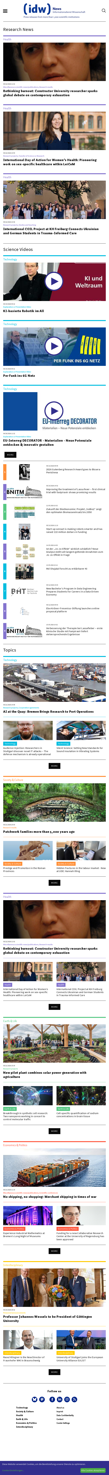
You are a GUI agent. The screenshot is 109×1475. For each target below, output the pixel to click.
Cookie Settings (63, 1423)
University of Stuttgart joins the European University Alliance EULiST (80, 1359)
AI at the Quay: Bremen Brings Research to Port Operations (48, 711)
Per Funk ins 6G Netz (19, 375)
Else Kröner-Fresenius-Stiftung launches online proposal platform (73, 610)
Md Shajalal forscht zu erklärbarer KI (66, 568)
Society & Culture (25, 1411)
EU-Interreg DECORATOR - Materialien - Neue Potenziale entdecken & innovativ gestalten (47, 442)
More (10, 454)
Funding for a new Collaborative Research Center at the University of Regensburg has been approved (80, 1236)
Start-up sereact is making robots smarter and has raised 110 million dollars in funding (74, 530)
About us (60, 1407)
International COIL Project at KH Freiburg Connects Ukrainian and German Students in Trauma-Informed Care (51, 231)
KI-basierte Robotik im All (23, 311)
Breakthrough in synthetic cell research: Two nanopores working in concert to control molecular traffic (25, 1116)
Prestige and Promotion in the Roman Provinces (24, 869)
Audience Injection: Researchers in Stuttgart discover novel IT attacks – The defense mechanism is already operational (27, 751)
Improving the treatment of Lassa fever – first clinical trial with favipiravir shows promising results (75, 491)
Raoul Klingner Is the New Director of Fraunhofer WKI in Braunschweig (23, 1359)
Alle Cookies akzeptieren (93, 1470)
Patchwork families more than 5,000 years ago (39, 831)
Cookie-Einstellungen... (13, 1470)
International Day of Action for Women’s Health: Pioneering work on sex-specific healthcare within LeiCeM (49, 162)
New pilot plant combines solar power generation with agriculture (45, 1074)
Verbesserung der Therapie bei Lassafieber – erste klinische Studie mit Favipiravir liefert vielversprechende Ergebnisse (74, 631)
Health (19, 1415)
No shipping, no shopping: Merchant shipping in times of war (49, 1196)
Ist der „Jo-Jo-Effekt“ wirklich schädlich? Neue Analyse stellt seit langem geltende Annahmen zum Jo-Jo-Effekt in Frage (74, 551)
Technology (22, 1407)
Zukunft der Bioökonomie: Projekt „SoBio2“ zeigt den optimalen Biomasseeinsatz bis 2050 (74, 510)
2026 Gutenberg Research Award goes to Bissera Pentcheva (73, 471)
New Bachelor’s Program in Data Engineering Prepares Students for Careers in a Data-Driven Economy (72, 591)
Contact (60, 1419)
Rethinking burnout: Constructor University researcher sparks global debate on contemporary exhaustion (50, 93)
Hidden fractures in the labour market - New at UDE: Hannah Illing (81, 869)
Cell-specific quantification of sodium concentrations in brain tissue (78, 1115)
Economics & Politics (26, 1423)
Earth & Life (22, 1419)
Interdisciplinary (24, 1426)
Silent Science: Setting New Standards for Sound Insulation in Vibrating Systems (80, 749)
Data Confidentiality (65, 1415)
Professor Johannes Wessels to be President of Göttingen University (47, 1318)
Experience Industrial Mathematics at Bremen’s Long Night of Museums (24, 1234)
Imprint (60, 1411)
